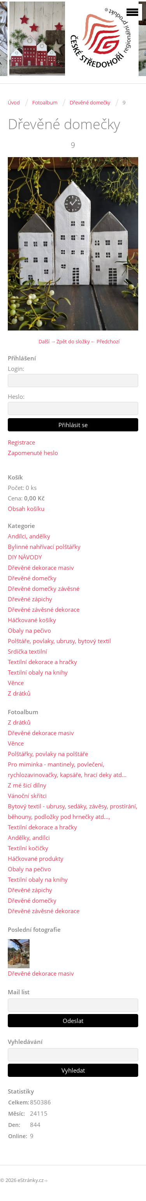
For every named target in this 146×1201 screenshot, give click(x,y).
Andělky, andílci (29, 837)
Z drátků (19, 693)
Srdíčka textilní (27, 651)
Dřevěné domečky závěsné (43, 588)
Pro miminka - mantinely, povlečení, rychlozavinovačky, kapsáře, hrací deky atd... (67, 769)
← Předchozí (105, 341)
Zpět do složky (73, 341)
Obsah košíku (26, 508)
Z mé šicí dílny (27, 785)
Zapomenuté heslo (33, 453)
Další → (47, 341)
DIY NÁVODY (25, 557)
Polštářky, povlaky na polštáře (48, 754)
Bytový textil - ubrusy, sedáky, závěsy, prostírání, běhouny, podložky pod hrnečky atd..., (72, 811)
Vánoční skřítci (27, 796)
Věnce (16, 683)
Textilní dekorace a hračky (42, 662)
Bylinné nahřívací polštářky (44, 546)
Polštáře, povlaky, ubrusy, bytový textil (59, 641)
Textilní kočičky (28, 848)
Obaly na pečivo (29, 630)
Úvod (14, 102)
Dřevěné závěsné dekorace (43, 609)
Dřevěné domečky (90, 102)
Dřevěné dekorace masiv (41, 567)
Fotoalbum (44, 102)
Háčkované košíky (32, 620)
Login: (16, 368)
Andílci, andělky (29, 536)
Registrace (21, 442)
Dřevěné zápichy (30, 599)
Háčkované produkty (35, 858)
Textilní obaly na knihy (38, 672)
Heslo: (16, 396)
